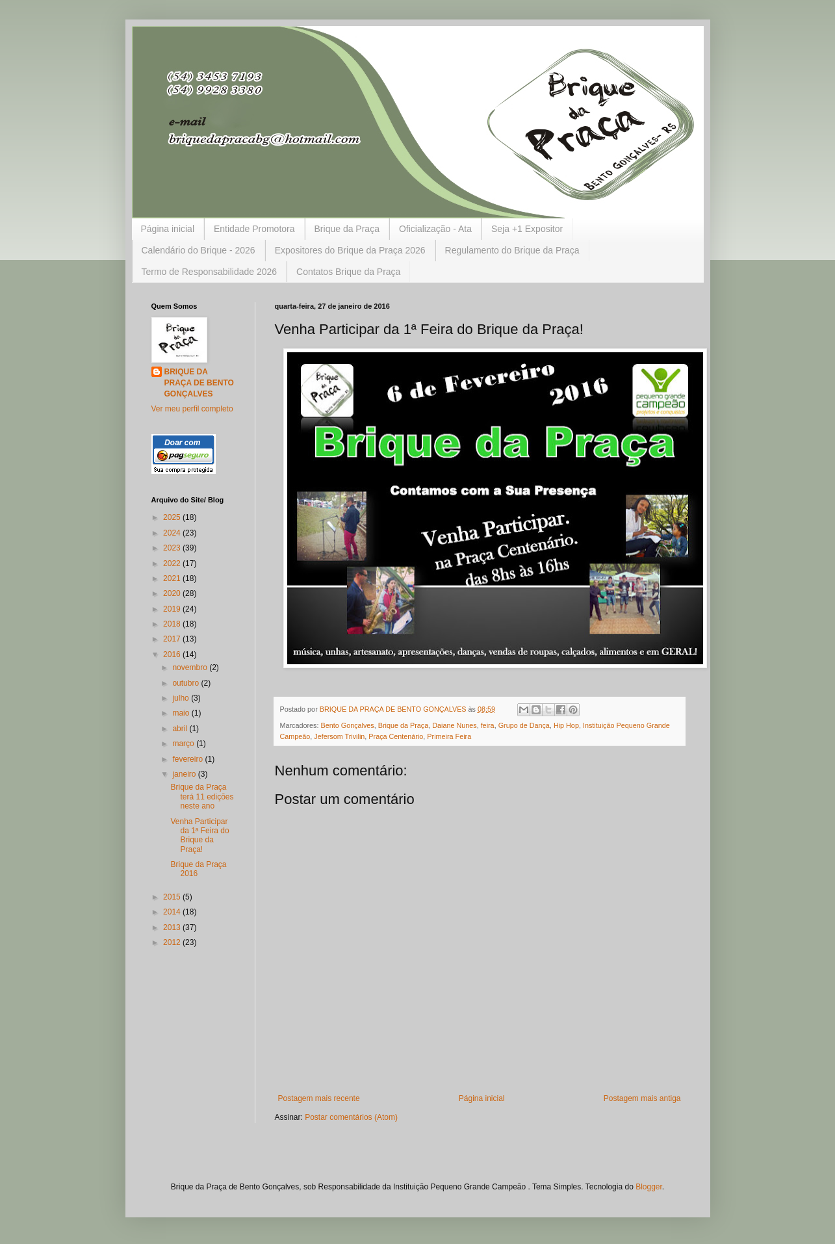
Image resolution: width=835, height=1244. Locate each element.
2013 (173, 927)
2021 (173, 578)
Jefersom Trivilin (339, 736)
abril (180, 728)
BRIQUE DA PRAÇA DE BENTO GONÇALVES (199, 382)
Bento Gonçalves (347, 725)
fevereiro (188, 759)
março (184, 743)
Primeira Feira (449, 736)
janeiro (185, 774)
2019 (173, 609)
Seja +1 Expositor (527, 229)
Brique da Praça (347, 229)
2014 (173, 911)
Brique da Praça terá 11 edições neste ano (201, 796)
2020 (173, 593)
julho (181, 698)
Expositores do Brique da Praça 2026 (350, 250)
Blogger (649, 1186)
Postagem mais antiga (642, 1098)
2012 (173, 942)
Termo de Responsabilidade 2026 (209, 271)
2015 (173, 896)
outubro (186, 683)
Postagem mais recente (319, 1098)
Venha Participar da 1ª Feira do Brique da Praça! (199, 835)
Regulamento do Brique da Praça (512, 250)
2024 (173, 533)
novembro (190, 667)
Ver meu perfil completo (192, 408)
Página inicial (168, 229)
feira (488, 725)
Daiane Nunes (454, 725)
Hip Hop (566, 725)
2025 (173, 517)
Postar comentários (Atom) (351, 1117)
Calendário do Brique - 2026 (198, 250)
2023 (173, 547)
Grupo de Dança (524, 725)
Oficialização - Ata (435, 229)
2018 (173, 623)
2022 (173, 563)
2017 (173, 638)
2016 (173, 654)
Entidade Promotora (254, 229)
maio (181, 713)
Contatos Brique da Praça (348, 271)
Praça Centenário (395, 736)
